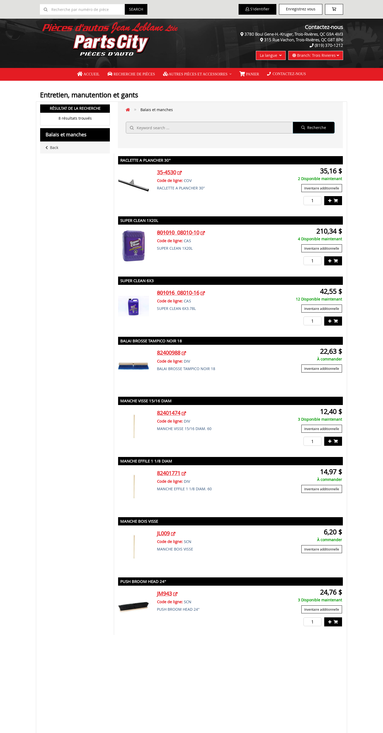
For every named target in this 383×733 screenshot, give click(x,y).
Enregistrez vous (300, 8)
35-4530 (166, 172)
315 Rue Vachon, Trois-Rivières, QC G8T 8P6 (303, 39)
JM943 (164, 593)
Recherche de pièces (131, 74)
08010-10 (178, 232)
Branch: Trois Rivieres (315, 55)
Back (51, 147)
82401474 (168, 412)
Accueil (88, 74)
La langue (271, 55)
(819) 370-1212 (329, 45)
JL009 (163, 533)
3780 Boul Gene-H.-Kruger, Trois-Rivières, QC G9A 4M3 (293, 34)
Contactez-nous (286, 74)
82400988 (168, 352)
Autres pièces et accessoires (195, 74)
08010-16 (178, 292)
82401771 (168, 473)
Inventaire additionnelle (321, 188)
